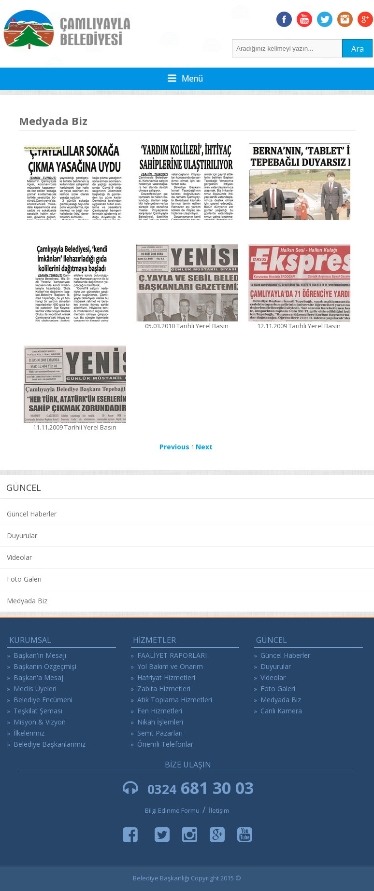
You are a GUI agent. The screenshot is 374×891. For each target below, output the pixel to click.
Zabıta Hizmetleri (163, 688)
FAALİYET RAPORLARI (172, 655)
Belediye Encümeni (43, 699)
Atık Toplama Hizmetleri (174, 699)
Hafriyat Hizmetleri (166, 677)
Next (204, 446)
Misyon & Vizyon (40, 721)
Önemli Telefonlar (165, 744)
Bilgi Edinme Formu (172, 810)
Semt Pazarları (160, 733)
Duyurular (22, 535)
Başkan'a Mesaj (38, 677)
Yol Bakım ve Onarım (170, 666)
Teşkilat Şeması (38, 710)
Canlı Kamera (281, 710)
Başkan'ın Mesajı (40, 655)
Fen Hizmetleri (159, 710)
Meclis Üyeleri (35, 688)
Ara (357, 48)
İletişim (219, 810)
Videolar (19, 557)
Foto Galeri (24, 579)
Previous (174, 446)
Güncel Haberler (32, 513)
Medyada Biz (27, 600)
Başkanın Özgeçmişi (45, 666)
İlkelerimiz (29, 733)
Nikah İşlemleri (160, 721)
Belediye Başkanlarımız (50, 744)
